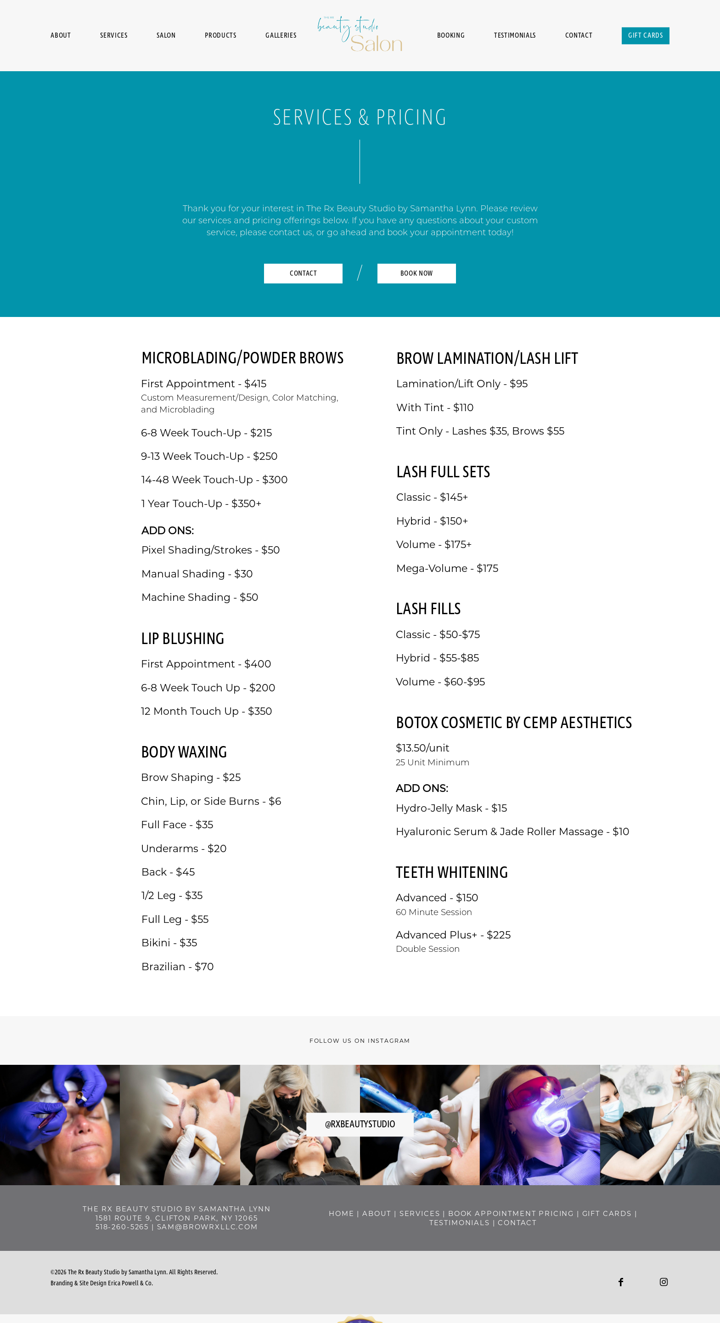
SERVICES (470, 1214)
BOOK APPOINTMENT (542, 1214)
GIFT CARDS (447, 1223)
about (427, 1214)
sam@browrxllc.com (207, 1227)
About (61, 35)
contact (567, 1223)
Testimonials (515, 35)
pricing (396, 1223)
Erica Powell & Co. (130, 1283)
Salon (166, 35)
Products (220, 35)
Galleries (280, 35)
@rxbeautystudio (360, 1124)
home (392, 1214)
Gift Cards (645, 35)
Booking (451, 35)
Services (113, 35)
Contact (579, 35)
